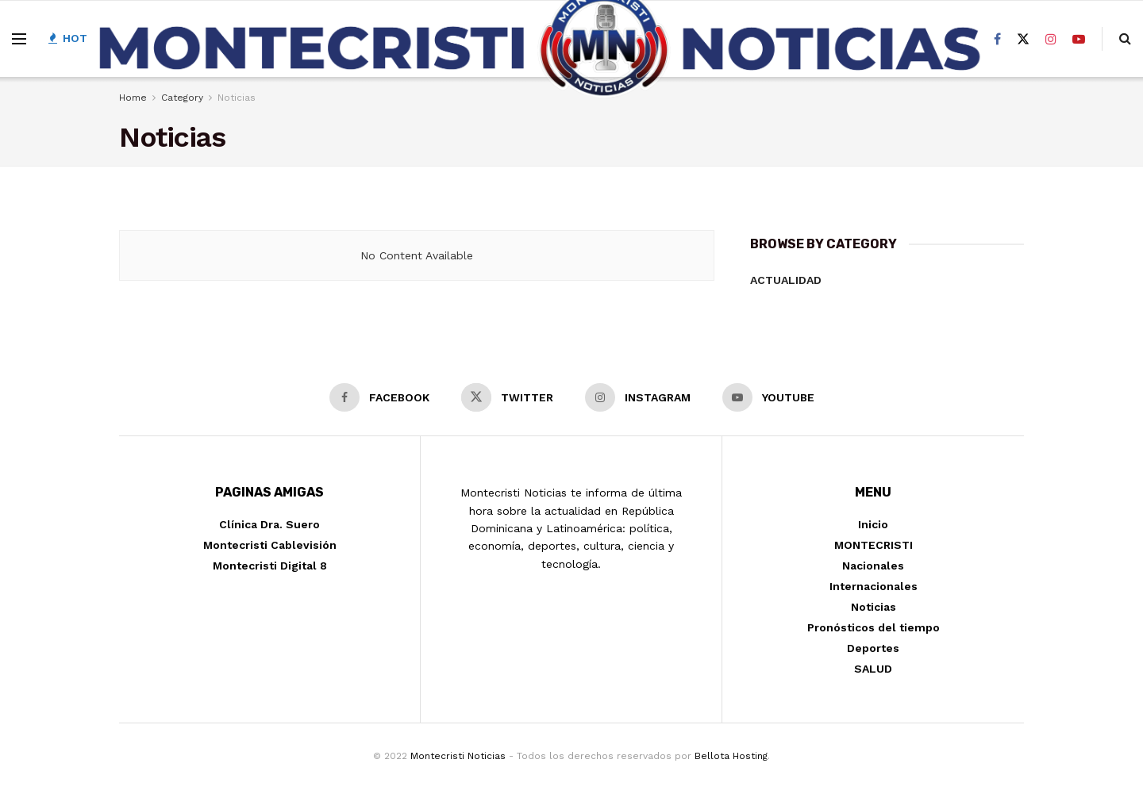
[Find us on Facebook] (997, 39)
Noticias (873, 606)
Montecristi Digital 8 (270, 565)
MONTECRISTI (873, 545)
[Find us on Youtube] (1078, 39)
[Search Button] (1125, 39)
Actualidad (786, 280)
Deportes (873, 648)
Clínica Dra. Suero (269, 524)
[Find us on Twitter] (1023, 39)
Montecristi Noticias (458, 755)
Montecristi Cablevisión (270, 545)
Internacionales (873, 586)
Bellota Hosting (731, 755)
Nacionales (873, 565)
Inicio (873, 524)
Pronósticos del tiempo (873, 627)
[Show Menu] (19, 38)
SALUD (873, 668)
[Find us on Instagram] (1050, 39)
